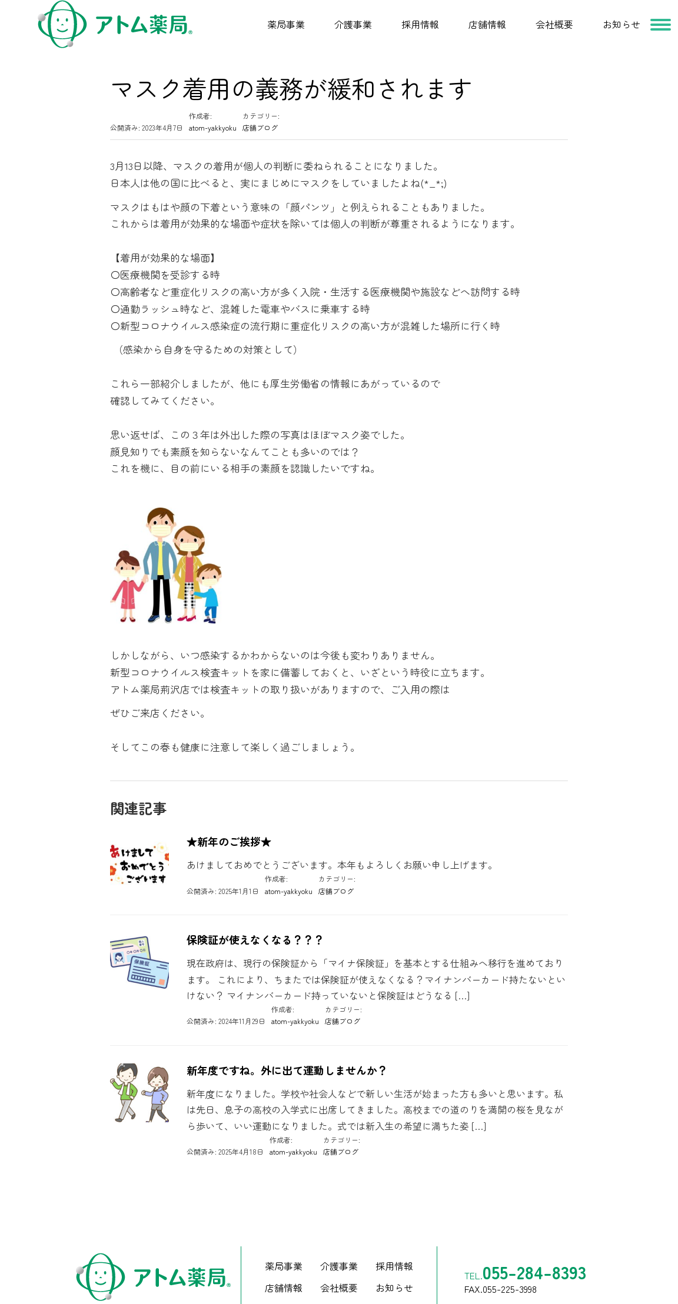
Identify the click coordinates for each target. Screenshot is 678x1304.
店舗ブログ (260, 94)
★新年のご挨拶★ (229, 808)
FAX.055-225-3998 (500, 1256)
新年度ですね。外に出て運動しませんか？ (287, 1037)
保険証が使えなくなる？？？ (255, 906)
